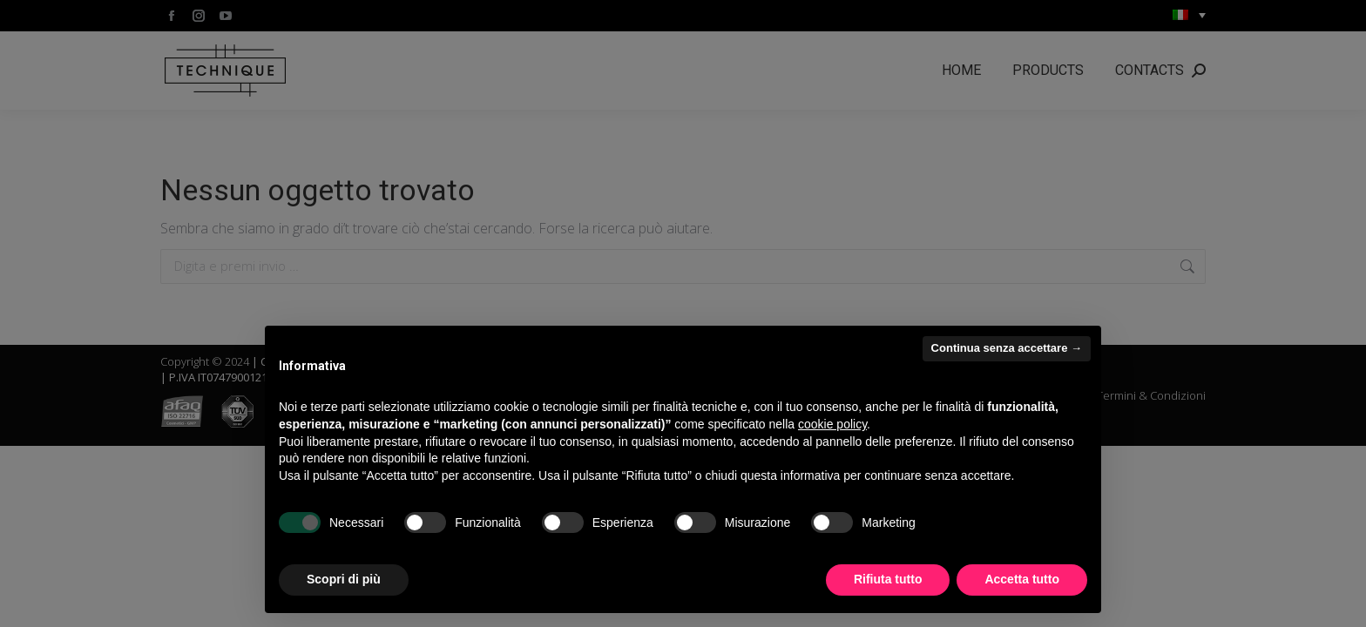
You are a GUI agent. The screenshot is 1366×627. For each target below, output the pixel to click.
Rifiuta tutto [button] (888, 579)
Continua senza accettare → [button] (1006, 347)
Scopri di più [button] (344, 579)
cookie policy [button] (832, 424)
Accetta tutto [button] (1021, 579)
